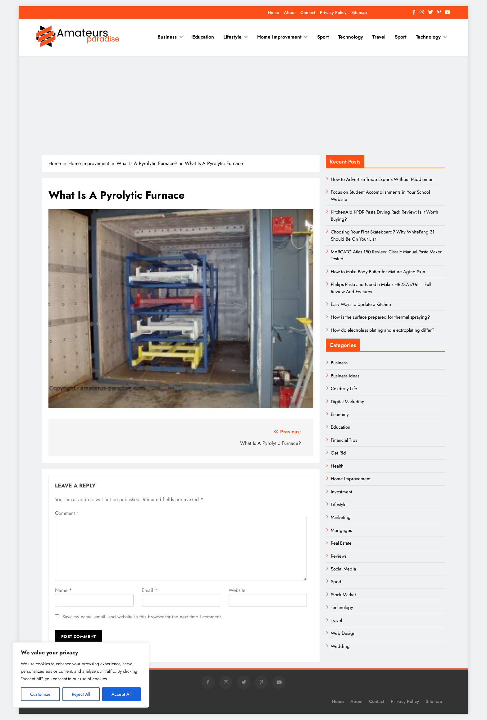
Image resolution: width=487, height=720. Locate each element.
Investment (341, 491)
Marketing (341, 517)
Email (149, 590)
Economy (340, 414)
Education (203, 36)
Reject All (81, 694)
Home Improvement (279, 36)
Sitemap (359, 12)
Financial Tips (344, 440)
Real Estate (341, 543)
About (290, 12)
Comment (67, 513)
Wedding (340, 646)
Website (237, 590)
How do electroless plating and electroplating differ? (382, 330)
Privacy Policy (333, 12)
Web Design (343, 633)
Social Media (343, 568)
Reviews (339, 556)
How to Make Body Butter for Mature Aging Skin (378, 271)
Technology (350, 36)
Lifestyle (232, 36)
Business (167, 36)
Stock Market (343, 594)
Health (337, 466)
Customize (40, 694)
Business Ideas (345, 375)
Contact (307, 12)
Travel (378, 36)
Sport (323, 36)
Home (273, 12)
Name (63, 590)
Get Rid (338, 453)
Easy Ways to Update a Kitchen (361, 304)
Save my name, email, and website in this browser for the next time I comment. (142, 616)
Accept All (121, 694)
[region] (80, 675)
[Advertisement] (243, 105)
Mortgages (341, 530)
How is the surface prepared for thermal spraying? (380, 317)
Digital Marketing (348, 401)
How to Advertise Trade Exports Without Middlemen (382, 179)
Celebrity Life (344, 388)
